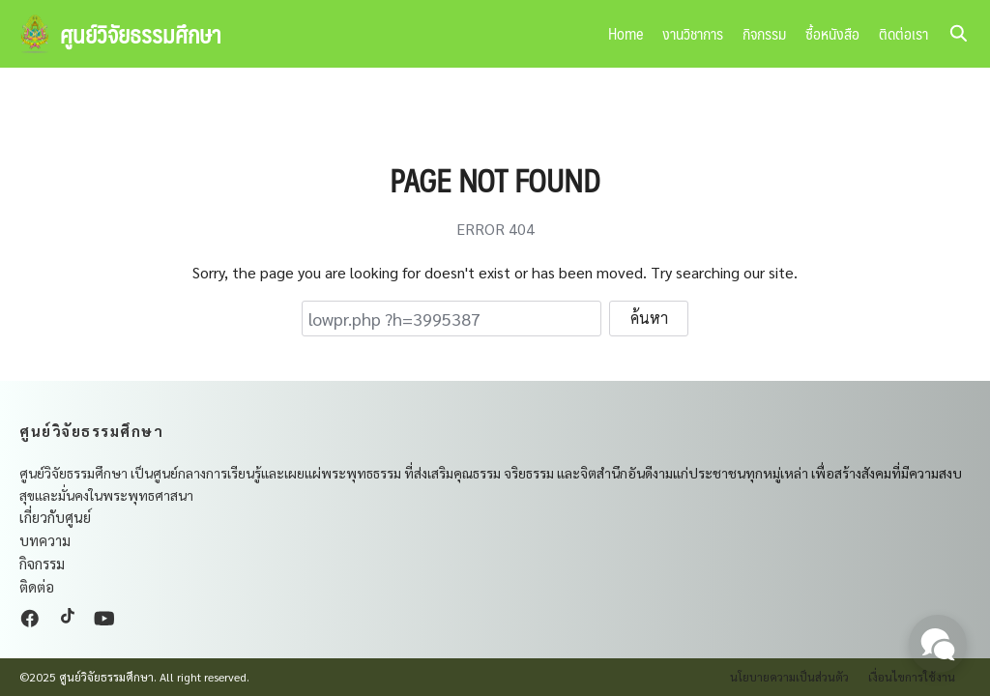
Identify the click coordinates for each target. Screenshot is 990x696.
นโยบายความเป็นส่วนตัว (789, 676)
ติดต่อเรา (903, 33)
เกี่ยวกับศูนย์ (55, 517)
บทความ (45, 540)
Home (625, 33)
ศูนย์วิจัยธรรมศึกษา (140, 33)
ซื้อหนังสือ (832, 33)
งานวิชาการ (692, 33)
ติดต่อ (36, 586)
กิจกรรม (764, 33)
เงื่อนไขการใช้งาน (911, 676)
